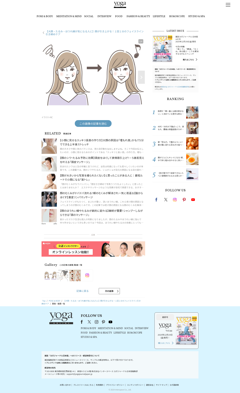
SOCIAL (88, 16)
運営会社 (149, 385)
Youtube (193, 200)
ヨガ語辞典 (174, 385)
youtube (110, 322)
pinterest (184, 200)
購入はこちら (188, 59)
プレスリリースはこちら (83, 385)
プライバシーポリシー (115, 385)
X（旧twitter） (166, 200)
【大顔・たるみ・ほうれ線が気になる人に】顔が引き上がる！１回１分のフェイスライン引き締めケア (95, 33)
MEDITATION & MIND (69, 16)
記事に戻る (82, 290)
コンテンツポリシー (135, 385)
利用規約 (99, 385)
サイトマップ (161, 385)
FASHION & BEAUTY (138, 16)
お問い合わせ (65, 385)
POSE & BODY (45, 16)
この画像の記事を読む (93, 123)
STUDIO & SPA (196, 16)
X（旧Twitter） (90, 322)
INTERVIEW (104, 16)
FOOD (118, 16)
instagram (175, 199)
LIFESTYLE (159, 16)
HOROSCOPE (177, 16)
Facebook (157, 200)
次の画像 (109, 290)
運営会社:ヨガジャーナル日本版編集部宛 (175, 86)
